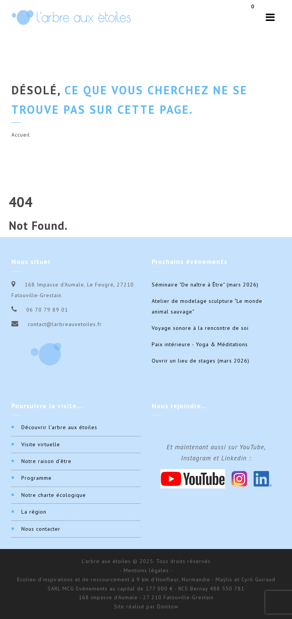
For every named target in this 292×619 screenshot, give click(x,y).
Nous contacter (40, 528)
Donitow (167, 606)
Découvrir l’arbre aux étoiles (59, 427)
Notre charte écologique (53, 495)
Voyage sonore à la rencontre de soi (200, 328)
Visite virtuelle (40, 444)
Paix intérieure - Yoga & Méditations (200, 344)
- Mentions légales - (146, 570)
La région (33, 511)
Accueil (20, 134)
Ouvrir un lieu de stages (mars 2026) (200, 360)
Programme (36, 477)
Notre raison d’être (46, 461)
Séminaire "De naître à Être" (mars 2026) (205, 284)
